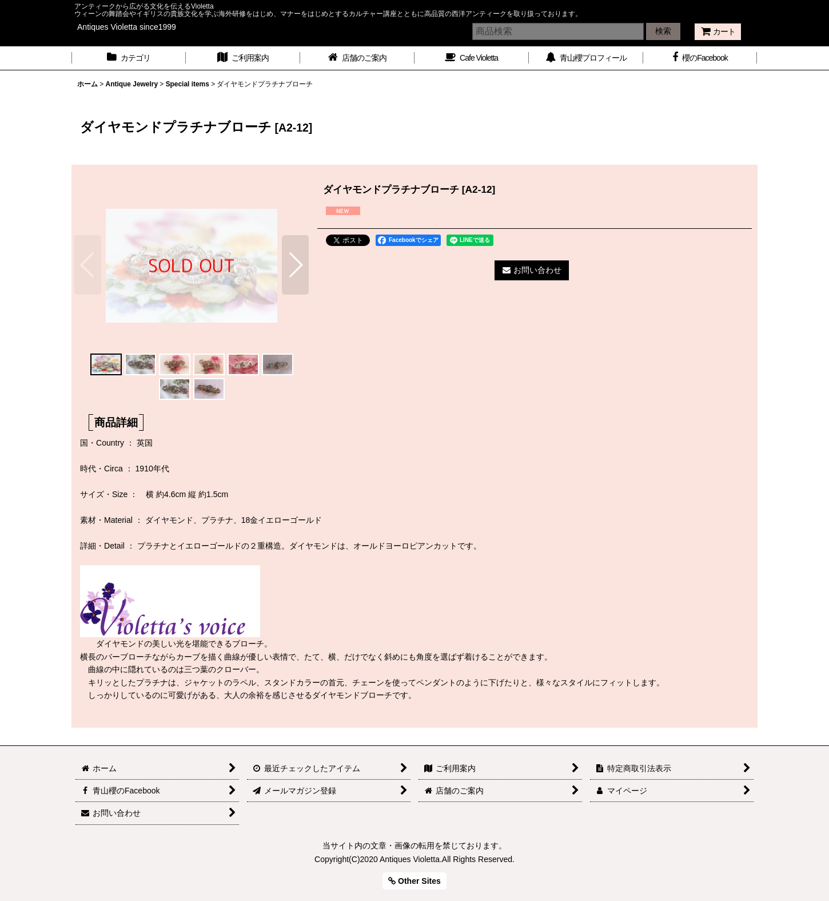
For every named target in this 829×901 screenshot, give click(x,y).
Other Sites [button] (414, 881)
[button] (87, 265)
